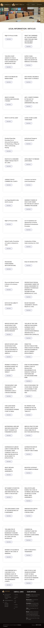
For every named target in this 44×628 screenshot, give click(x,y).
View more (8, 39)
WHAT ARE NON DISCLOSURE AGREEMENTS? (8, 469)
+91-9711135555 (37, 0)
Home (15, 14)
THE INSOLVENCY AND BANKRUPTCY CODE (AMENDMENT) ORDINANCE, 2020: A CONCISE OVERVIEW (10, 389)
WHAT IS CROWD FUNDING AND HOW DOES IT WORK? (11, 99)
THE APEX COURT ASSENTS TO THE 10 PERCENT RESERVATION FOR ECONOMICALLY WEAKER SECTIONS (10, 59)
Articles (27, 4)
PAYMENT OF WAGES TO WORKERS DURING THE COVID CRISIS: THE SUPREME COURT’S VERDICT (10, 368)
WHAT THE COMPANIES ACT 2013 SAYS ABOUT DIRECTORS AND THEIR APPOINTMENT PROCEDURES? (30, 39)
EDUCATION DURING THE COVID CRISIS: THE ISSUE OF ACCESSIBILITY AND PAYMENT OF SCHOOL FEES (30, 389)
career (33, 4)
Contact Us (39, 4)
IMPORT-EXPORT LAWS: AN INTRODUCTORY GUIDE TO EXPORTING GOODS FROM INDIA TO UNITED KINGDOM (10, 327)
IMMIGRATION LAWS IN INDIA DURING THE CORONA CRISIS (30, 510)
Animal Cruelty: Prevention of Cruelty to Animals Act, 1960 (11, 243)
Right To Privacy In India (11, 35)
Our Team (22, 4)
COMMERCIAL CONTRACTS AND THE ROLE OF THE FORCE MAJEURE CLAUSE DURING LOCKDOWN (31, 533)
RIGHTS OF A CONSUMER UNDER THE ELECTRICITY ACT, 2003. (11, 160)
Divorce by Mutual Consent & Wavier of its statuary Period (11, 284)
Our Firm (16, 594)
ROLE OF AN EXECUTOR (30, 261)
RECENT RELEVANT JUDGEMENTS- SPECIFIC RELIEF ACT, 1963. (30, 304)
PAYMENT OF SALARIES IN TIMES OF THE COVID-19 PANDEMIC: (11, 551)
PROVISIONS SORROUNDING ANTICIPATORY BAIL (9, 263)
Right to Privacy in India (10, 220)
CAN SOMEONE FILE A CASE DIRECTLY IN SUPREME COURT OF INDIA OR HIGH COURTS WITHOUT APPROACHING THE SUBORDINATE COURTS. (11, 576)
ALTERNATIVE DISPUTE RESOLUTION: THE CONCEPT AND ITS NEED (30, 448)
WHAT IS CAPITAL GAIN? (10, 118)
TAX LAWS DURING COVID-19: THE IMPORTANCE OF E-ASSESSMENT (11, 510)
